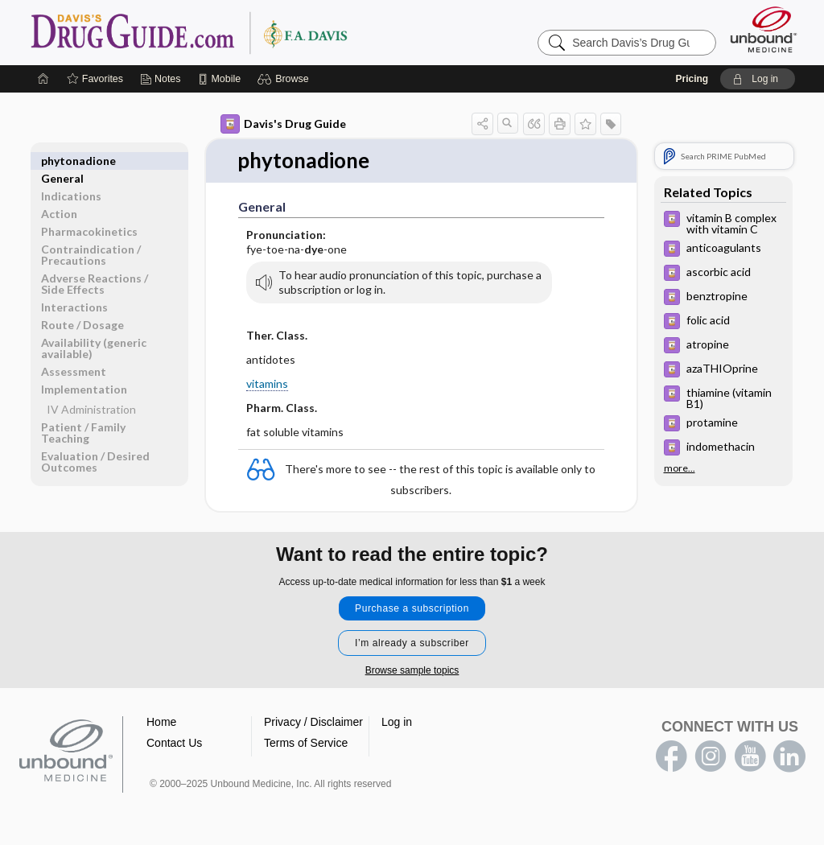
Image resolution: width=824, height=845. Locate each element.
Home (161, 721)
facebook (671, 756)
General (62, 160)
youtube (750, 756)
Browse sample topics (412, 670)
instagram (710, 756)
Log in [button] (396, 721)
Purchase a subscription (412, 608)
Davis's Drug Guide (283, 124)
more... (679, 468)
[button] (285, 79)
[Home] (43, 79)
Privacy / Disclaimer (313, 721)
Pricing (691, 78)
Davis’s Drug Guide (230, 32)
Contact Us (174, 742)
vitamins (267, 383)
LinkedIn (789, 756)
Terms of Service (306, 742)
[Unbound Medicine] (763, 29)
